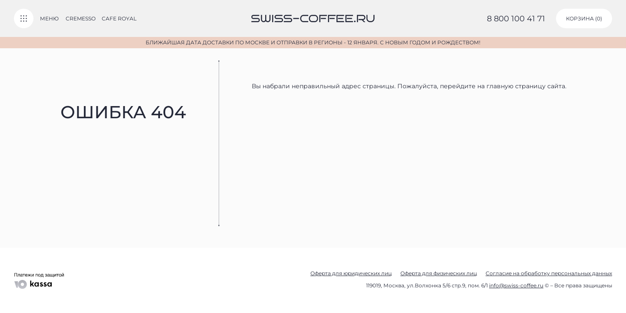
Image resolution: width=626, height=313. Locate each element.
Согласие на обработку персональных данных (549, 273)
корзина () (584, 18)
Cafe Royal (119, 18)
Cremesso (81, 18)
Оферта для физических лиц (438, 273)
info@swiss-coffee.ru (516, 285)
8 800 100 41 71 (516, 18)
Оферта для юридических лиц (351, 273)
